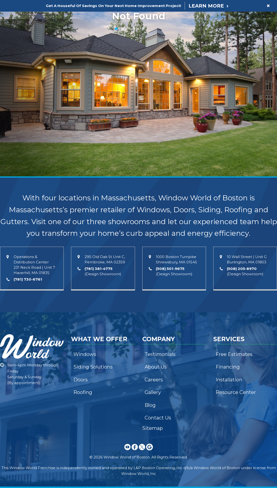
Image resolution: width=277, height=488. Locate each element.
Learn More (206, 6)
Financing (228, 367)
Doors (80, 380)
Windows (84, 354)
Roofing (82, 392)
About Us (156, 367)
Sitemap (152, 428)
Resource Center (236, 392)
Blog (150, 405)
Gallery (153, 392)
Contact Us (158, 418)
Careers (154, 380)
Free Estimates (234, 354)
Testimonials (160, 354)
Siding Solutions (93, 367)
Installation (229, 380)
